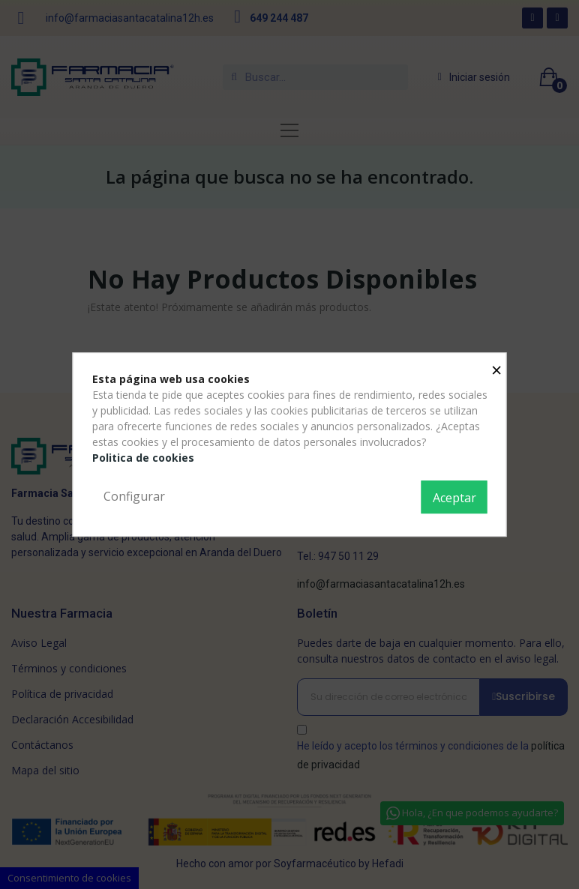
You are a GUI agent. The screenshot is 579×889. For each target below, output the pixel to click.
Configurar (134, 496)
